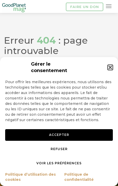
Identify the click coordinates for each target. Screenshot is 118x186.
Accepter (59, 135)
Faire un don (84, 7)
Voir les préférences (59, 163)
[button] (110, 67)
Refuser (59, 149)
